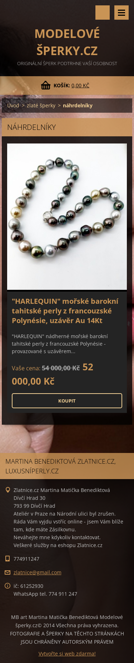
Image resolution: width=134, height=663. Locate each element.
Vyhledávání (102, 12)
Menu (121, 12)
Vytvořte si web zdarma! (67, 653)
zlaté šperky (41, 105)
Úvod (13, 105)
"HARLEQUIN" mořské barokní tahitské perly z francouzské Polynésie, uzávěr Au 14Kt (65, 310)
